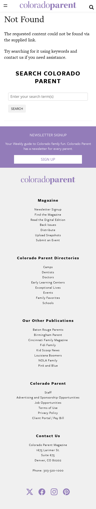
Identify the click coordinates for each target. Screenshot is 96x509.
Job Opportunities (48, 402)
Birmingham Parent (48, 334)
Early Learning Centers (48, 282)
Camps (48, 267)
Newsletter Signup (48, 209)
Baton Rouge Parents (48, 329)
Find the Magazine (48, 214)
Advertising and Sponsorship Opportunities (48, 397)
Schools (48, 303)
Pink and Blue (48, 365)
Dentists (48, 272)
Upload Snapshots (48, 235)
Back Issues (48, 224)
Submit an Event (48, 240)
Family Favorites (48, 297)
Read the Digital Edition (48, 219)
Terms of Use (48, 407)
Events (48, 292)
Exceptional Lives (48, 287)
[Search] (48, 97)
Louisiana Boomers (48, 355)
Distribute (48, 230)
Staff (48, 392)
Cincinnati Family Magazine (48, 340)
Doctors (48, 277)
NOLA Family (48, 360)
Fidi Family (48, 345)
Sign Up (48, 159)
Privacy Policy (48, 412)
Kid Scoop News (48, 350)
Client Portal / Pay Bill (48, 418)
